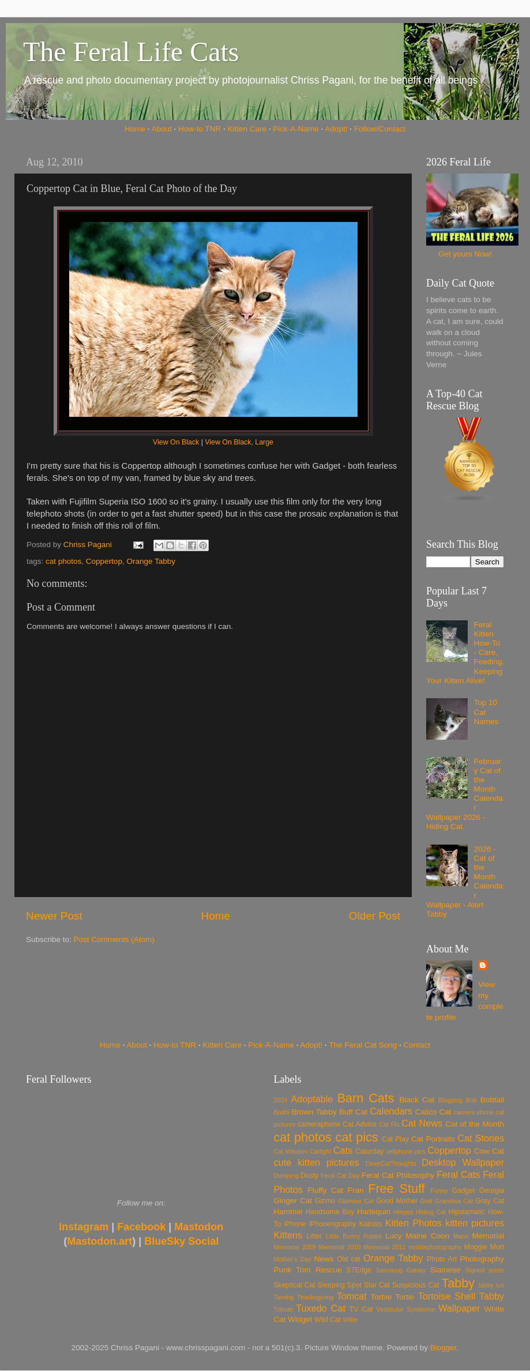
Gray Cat (489, 1201)
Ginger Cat (293, 1200)
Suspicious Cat (415, 1285)
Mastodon (198, 1227)
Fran (356, 1190)
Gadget (463, 1191)
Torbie (381, 1297)
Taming (284, 1297)
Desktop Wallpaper (463, 1162)
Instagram (83, 1227)
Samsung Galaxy (401, 1270)
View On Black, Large (239, 442)
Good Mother (397, 1201)
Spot (354, 1285)
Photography (482, 1259)
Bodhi (282, 1112)
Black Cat (416, 1099)
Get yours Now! (465, 254)
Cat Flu (389, 1124)
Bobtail (492, 1099)
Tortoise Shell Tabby (461, 1296)
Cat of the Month (474, 1124)
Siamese (445, 1269)
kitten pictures (474, 1223)
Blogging (450, 1100)
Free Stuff (396, 1188)
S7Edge (359, 1270)
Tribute (283, 1309)
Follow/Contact (379, 129)
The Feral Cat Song (363, 1045)
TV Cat (361, 1309)
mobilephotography (434, 1247)
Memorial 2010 (339, 1247)
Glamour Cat (356, 1200)
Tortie (405, 1297)
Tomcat (352, 1296)
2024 (281, 1100)
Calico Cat (433, 1112)
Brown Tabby (314, 1112)
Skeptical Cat (294, 1285)
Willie (350, 1319)
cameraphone (319, 1124)
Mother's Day (292, 1259)
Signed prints (484, 1270)
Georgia (491, 1191)
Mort (497, 1247)
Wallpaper (459, 1308)
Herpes (403, 1211)
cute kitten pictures (316, 1162)
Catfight (320, 1151)
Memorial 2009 (295, 1247)
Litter (314, 1236)
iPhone (295, 1224)
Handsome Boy (330, 1212)
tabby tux (491, 1285)
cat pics (357, 1137)
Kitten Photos (413, 1223)
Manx (460, 1236)
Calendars (391, 1111)
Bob (471, 1100)
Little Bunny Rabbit (354, 1236)
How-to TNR (199, 129)
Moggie (475, 1247)
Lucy (393, 1235)
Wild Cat (327, 1320)
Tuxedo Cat (320, 1308)
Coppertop (104, 561)
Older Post (374, 916)
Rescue (328, 1269)
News (324, 1259)
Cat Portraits (433, 1139)
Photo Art (442, 1259)
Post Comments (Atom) (114, 939)
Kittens (288, 1235)
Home (135, 129)
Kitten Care (246, 129)
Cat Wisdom (291, 1151)
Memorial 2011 (384, 1247)
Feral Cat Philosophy (398, 1175)
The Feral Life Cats (131, 51)
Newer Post (54, 916)
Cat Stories (480, 1138)
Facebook (141, 1227)
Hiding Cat (431, 1211)
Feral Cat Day (340, 1175)
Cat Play (395, 1139)
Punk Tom (292, 1269)
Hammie (288, 1211)
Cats (342, 1150)
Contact (417, 1045)
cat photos (63, 561)
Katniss (370, 1224)
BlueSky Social (181, 1241)
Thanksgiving (315, 1297)
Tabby (458, 1283)
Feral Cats (458, 1174)
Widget (300, 1319)
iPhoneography (332, 1224)
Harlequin (373, 1211)
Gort (426, 1200)
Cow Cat (489, 1151)
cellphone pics (406, 1151)
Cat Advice (360, 1124)
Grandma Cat (454, 1200)
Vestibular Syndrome (405, 1309)
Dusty (309, 1176)
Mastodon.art (99, 1241)
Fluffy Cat (325, 1190)
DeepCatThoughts (391, 1163)
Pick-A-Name (296, 129)
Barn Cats (365, 1098)
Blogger (443, 1347)
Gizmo (325, 1201)
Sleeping (331, 1285)
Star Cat (377, 1285)
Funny (439, 1190)
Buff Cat (353, 1112)
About (162, 129)
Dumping (286, 1175)
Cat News (421, 1123)
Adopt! (336, 129)
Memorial (488, 1235)
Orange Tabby (150, 561)
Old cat (348, 1259)
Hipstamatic (467, 1212)
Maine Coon (427, 1235)
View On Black (176, 442)
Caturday (369, 1151)
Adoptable (312, 1099)
